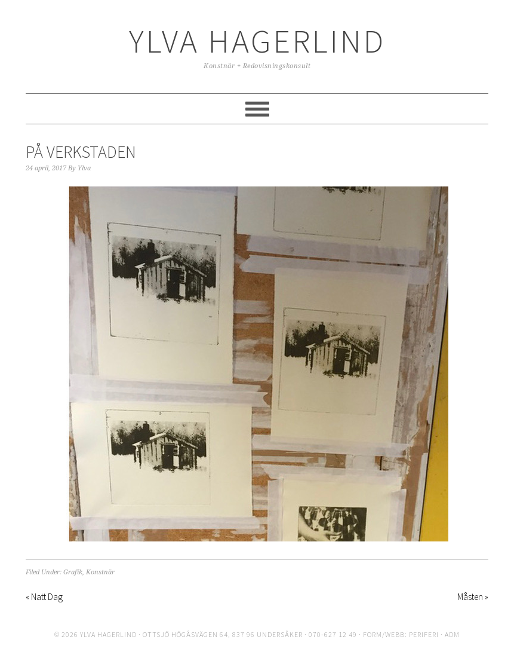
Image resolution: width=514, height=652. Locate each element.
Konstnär (100, 572)
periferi (424, 634)
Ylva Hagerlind (257, 41)
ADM (452, 634)
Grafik (72, 572)
